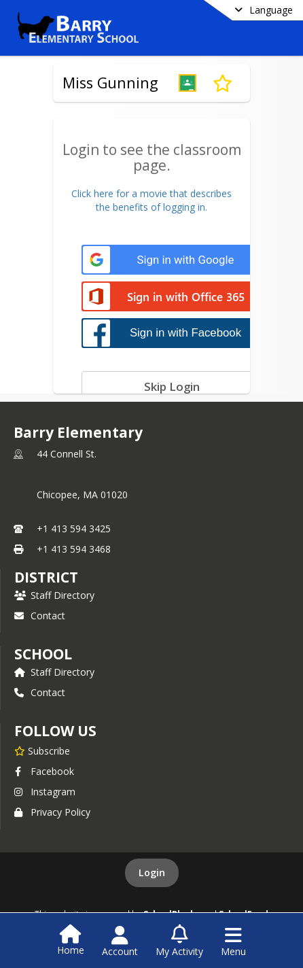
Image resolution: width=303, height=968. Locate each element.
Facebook (44, 771)
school (43, 653)
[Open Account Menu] (120, 941)
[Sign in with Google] (172, 260)
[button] (187, 83)
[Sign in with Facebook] (172, 332)
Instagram (44, 791)
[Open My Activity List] (179, 941)
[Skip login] (172, 386)
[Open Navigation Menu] (233, 941)
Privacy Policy (52, 812)
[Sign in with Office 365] (172, 297)
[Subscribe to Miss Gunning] (222, 83)
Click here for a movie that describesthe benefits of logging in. (151, 200)
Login (152, 872)
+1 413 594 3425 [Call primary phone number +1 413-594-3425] (74, 528)
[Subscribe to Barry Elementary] (42, 750)
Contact (39, 615)
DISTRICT (46, 577)
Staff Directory (54, 595)
